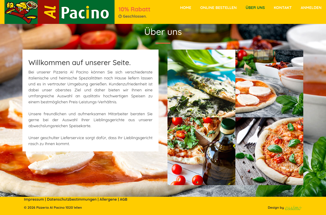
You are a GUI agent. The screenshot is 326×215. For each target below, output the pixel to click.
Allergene (108, 199)
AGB (123, 199)
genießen (97, 84)
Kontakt (283, 7)
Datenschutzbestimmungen (72, 199)
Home (185, 7)
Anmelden (311, 7)
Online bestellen (218, 7)
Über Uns (255, 7)
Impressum (34, 199)
